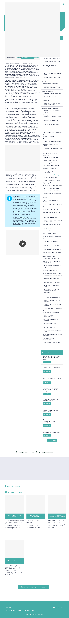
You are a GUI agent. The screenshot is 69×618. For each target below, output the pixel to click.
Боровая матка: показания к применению (51, 227)
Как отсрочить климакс (50, 295)
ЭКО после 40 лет (48, 268)
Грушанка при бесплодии (51, 165)
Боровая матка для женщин (51, 58)
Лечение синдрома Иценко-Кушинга (51, 121)
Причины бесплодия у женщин (52, 148)
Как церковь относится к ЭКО (52, 265)
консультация (36, 58)
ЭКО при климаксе (49, 327)
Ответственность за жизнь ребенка (51, 246)
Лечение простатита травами (52, 193)
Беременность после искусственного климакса (51, 311)
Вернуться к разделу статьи (33, 587)
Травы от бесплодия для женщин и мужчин (50, 135)
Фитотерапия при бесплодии (52, 252)
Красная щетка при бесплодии (52, 185)
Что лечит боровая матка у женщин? (51, 66)
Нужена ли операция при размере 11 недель (50, 399)
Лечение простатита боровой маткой (52, 73)
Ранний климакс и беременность (48, 315)
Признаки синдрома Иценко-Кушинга (52, 111)
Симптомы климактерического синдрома (52, 334)
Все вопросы (52, 440)
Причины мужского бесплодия (52, 141)
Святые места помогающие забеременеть (51, 261)
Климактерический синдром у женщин (52, 330)
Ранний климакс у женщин (51, 282)
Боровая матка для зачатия (51, 224)
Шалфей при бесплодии (50, 163)
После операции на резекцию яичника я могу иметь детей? (52, 431)
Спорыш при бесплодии (50, 177)
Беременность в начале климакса (50, 319)
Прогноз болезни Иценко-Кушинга (51, 125)
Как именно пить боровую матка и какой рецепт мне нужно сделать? (51, 410)
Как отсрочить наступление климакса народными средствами (51, 291)
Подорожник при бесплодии (52, 180)
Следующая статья (44, 452)
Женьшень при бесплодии (51, 191)
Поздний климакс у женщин (51, 297)
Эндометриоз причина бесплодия (50, 154)
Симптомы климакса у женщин (52, 273)
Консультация (57, 607)
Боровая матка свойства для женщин (51, 62)
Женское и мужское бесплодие (52, 132)
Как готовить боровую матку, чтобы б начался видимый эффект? (51, 357)
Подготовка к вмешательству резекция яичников (52, 103)
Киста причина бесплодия (51, 157)
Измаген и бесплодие (49, 168)
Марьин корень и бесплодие (52, 175)
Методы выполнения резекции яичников (52, 99)
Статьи (8, 607)
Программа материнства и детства (51, 242)
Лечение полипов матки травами (50, 200)
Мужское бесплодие (49, 233)
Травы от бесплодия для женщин (50, 144)
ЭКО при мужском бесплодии (52, 236)
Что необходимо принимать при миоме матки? (51, 368)
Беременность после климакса (52, 308)
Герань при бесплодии (50, 183)
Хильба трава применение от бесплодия (52, 171)
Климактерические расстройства (49, 339)
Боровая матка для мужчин (51, 77)
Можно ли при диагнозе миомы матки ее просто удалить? (50, 421)
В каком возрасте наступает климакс (51, 279)
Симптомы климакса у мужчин (52, 276)
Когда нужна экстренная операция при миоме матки (51, 86)
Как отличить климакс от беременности (50, 324)
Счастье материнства (49, 239)
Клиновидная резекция (50, 96)
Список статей (20, 58)
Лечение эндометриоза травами (50, 196)
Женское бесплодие (49, 231)
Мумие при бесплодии (50, 160)
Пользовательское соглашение (19, 610)
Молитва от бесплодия (50, 270)
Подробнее (46, 362)
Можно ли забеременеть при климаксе (52, 300)
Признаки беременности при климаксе (52, 304)
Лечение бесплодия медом (51, 188)
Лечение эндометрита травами (52, 207)
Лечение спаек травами (50, 209)
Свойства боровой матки (50, 217)
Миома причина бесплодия (51, 151)
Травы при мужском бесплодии (52, 139)
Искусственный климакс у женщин (51, 285)
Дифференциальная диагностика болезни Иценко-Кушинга (52, 116)
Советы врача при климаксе (51, 342)
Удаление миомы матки (50, 83)
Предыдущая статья (25, 452)
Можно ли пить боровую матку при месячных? (52, 220)
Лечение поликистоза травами (52, 204)
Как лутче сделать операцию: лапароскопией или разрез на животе (52, 378)
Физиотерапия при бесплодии (52, 249)
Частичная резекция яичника (52, 93)
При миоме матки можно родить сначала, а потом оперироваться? (50, 389)
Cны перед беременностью (51, 258)
